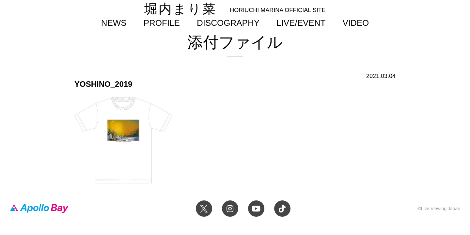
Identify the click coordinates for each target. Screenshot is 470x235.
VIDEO (355, 23)
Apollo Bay (39, 208)
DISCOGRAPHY (228, 23)
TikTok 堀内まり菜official (282, 208)
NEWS (114, 23)
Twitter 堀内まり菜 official (204, 208)
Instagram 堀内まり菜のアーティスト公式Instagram (230, 208)
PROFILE (162, 23)
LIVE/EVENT (300, 23)
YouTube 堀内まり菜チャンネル (256, 208)
